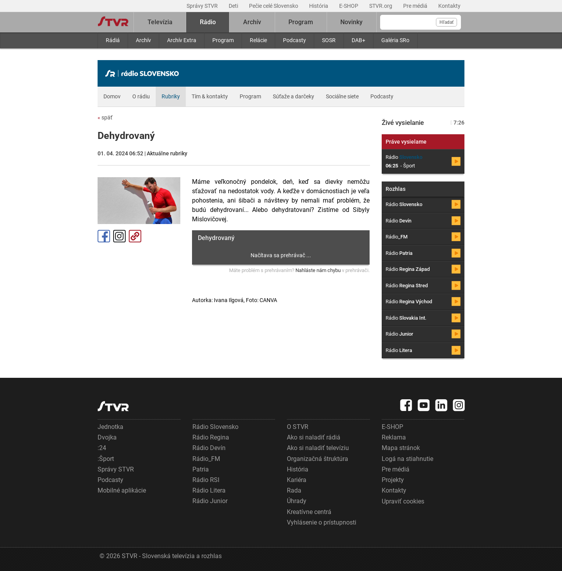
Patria (200, 469)
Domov (112, 96)
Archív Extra (181, 40)
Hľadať (446, 22)
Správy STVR (203, 6)
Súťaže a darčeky (293, 96)
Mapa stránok (401, 448)
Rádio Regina (210, 437)
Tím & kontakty (210, 96)
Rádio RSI (205, 480)
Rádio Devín (209, 448)
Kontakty (449, 6)
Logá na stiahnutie (407, 458)
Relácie (258, 40)
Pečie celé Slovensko (274, 6)
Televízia (160, 22)
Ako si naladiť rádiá (313, 437)
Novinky (351, 22)
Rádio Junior (210, 501)
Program (223, 40)
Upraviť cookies (403, 501)
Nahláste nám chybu (318, 270)
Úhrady (296, 501)
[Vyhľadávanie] (420, 22)
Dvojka (107, 437)
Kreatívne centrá (309, 512)
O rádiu (141, 96)
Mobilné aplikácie (122, 490)
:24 (102, 448)
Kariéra (296, 480)
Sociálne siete (342, 96)
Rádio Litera (209, 490)
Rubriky (171, 96)
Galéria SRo (395, 40)
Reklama (394, 437)
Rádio (208, 22)
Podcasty (294, 40)
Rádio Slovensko (215, 426)
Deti (234, 6)
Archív (143, 40)
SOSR (329, 40)
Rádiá (113, 40)
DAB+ (358, 40)
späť (105, 117)
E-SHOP (349, 6)
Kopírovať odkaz (135, 236)
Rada (294, 490)
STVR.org (381, 6)
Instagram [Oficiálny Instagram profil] (119, 236)
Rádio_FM (206, 458)
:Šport (106, 458)
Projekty (393, 480)
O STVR (297, 426)
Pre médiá (416, 6)
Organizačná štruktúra (317, 458)
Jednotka (110, 426)
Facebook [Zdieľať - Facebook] (104, 236)
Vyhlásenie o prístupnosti (321, 522)
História (319, 6)
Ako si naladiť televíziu (318, 448)
